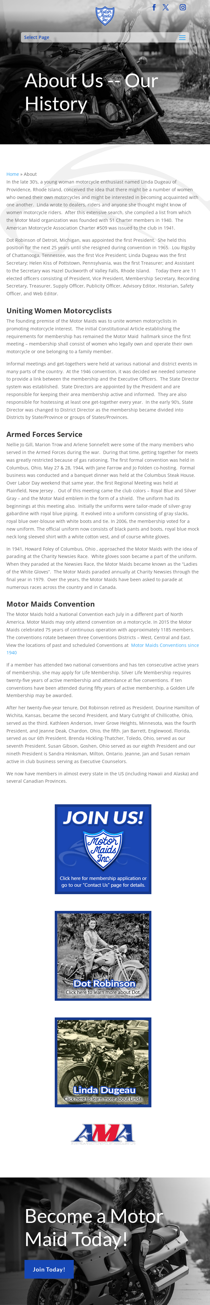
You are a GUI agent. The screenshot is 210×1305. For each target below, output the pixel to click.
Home (12, 174)
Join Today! (49, 1269)
